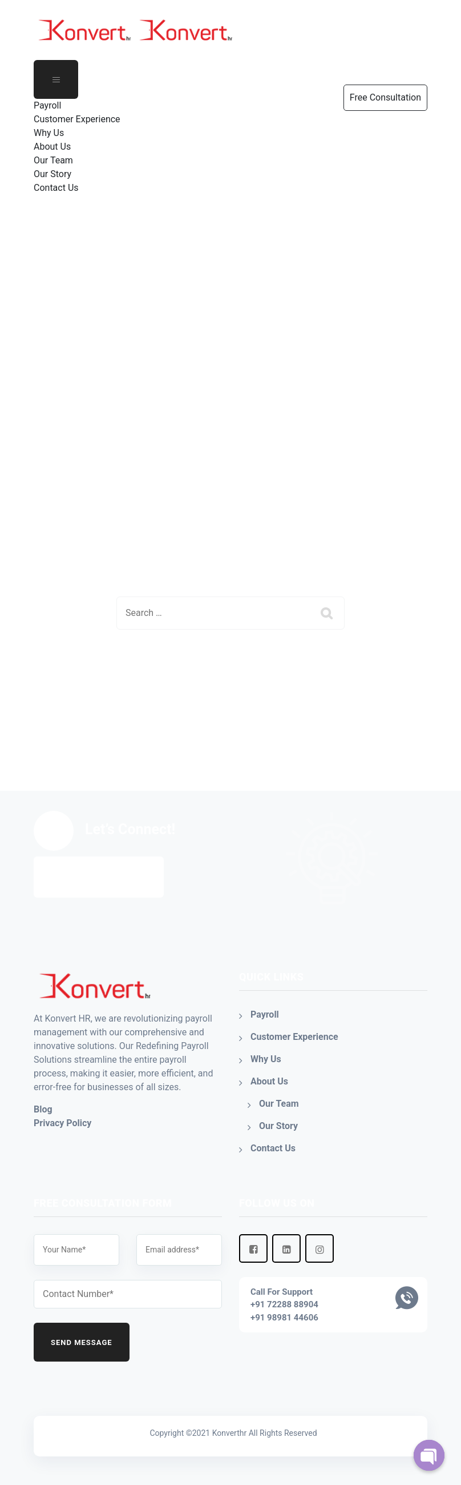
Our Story (52, 174)
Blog (43, 1109)
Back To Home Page (221, 671)
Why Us (49, 132)
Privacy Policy (62, 1123)
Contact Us (56, 187)
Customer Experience (77, 119)
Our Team (53, 160)
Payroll (47, 105)
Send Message (81, 1342)
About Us (52, 146)
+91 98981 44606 (284, 1317)
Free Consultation (99, 877)
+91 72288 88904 (284, 1304)
